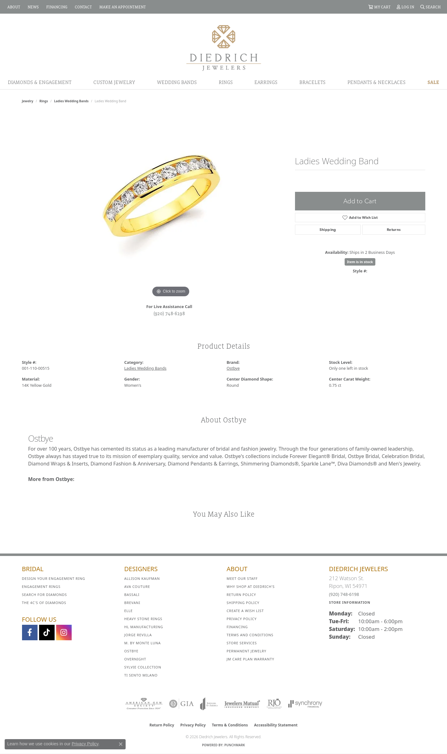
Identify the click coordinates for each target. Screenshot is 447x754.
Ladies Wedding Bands (71, 101)
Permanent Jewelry (246, 651)
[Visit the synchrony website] (305, 704)
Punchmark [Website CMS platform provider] (234, 745)
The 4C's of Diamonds (44, 602)
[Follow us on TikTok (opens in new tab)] (47, 632)
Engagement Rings (41, 586)
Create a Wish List (245, 610)
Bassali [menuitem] (132, 594)
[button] (379, 7)
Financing (237, 626)
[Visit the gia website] (181, 704)
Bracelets (312, 82)
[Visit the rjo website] (274, 704)
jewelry (28, 101)
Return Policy (241, 594)
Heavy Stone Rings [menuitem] (143, 618)
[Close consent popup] (121, 744)
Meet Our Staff (242, 578)
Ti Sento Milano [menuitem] (141, 675)
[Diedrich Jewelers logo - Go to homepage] (223, 47)
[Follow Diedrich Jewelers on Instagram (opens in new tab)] (64, 632)
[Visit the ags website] (144, 704)
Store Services (242, 643)
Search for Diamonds (44, 594)
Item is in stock (360, 261)
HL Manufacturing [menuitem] (143, 626)
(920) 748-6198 (169, 313)
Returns (394, 229)
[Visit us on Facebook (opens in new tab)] (30, 632)
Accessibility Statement (275, 725)
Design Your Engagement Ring (53, 578)
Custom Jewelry (114, 82)
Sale (433, 82)
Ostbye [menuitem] (131, 651)
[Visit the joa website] (209, 704)
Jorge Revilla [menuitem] (138, 635)
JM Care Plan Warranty (251, 659)
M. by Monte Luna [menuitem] (142, 643)
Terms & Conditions (230, 725)
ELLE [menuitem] (128, 610)
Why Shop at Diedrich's (251, 586)
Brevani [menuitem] (132, 602)
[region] (171, 206)
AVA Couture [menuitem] (137, 586)
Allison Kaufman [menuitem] (142, 578)
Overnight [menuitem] (135, 659)
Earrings (265, 82)
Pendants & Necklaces (376, 82)
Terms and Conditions (250, 635)
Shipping (328, 229)
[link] (13, 7)
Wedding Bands (177, 82)
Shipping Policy (243, 602)
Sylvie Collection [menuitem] (142, 667)
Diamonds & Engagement (39, 82)
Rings (226, 82)
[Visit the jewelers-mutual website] (242, 704)
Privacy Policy (242, 618)
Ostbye (233, 368)
